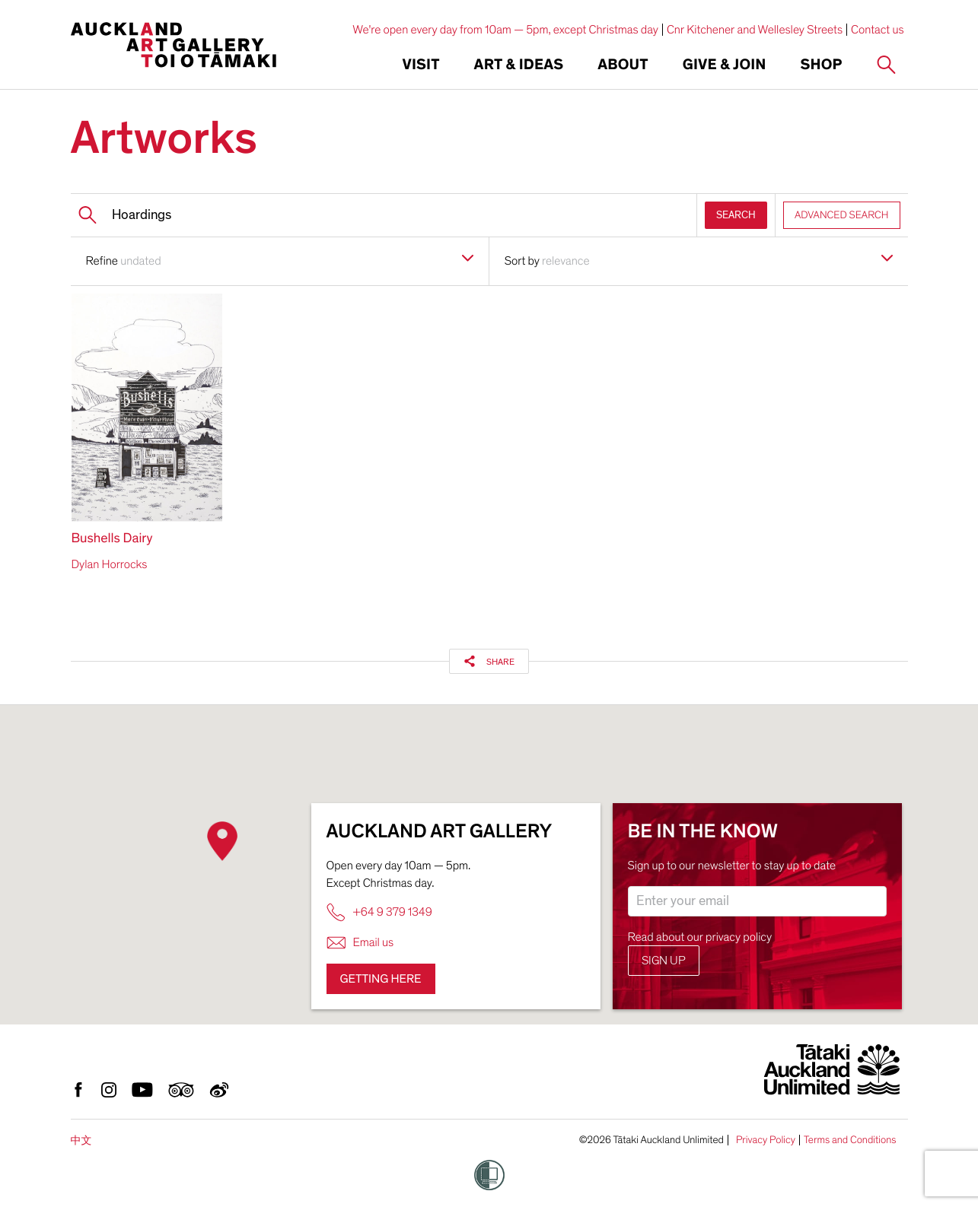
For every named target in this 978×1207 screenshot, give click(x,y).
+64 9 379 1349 (379, 912)
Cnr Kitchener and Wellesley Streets (755, 30)
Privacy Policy (765, 1140)
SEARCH (736, 215)
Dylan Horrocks (110, 564)
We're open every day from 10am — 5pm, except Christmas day (505, 30)
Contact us (877, 30)
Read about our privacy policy (700, 937)
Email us (360, 942)
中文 (81, 1140)
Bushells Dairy (112, 539)
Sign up (664, 960)
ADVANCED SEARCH (842, 215)
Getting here (381, 978)
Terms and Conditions (850, 1140)
